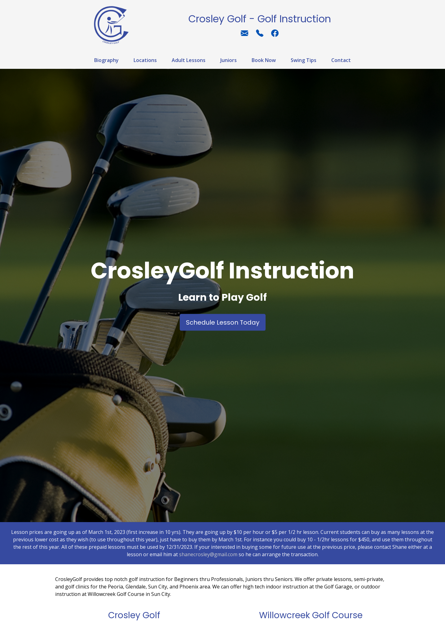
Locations (145, 60)
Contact (341, 60)
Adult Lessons (188, 60)
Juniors (228, 60)
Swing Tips (303, 60)
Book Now (264, 60)
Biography (106, 60)
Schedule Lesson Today (222, 322)
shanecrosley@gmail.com (208, 554)
